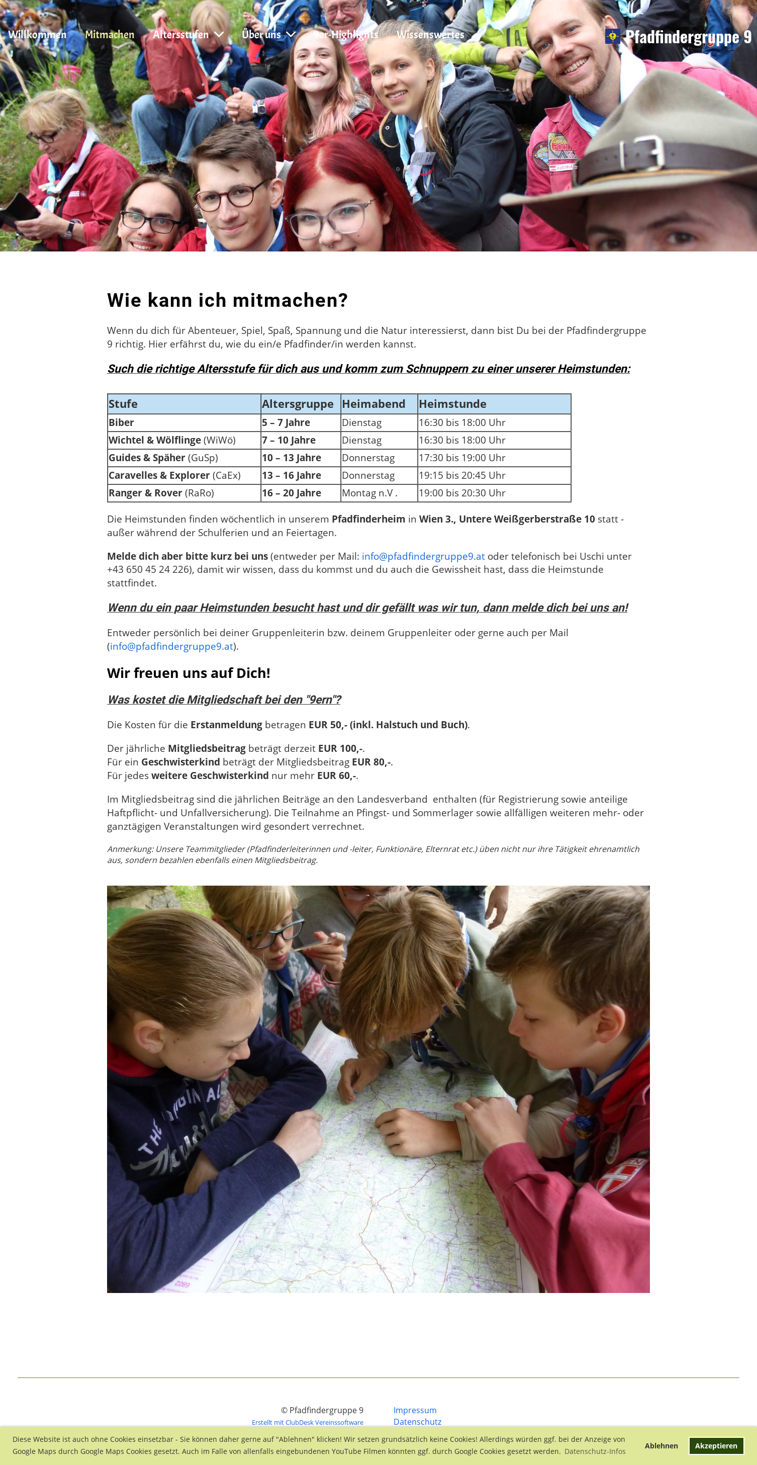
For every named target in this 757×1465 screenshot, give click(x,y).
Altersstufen (188, 35)
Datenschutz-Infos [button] (595, 1451)
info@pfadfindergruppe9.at (423, 556)
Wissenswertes (430, 35)
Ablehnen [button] (661, 1445)
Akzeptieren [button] (716, 1445)
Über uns (269, 35)
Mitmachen (110, 35)
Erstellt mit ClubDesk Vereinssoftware (307, 1422)
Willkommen (37, 35)
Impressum (415, 1410)
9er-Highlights (346, 35)
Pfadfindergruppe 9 (688, 36)
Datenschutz (417, 1421)
